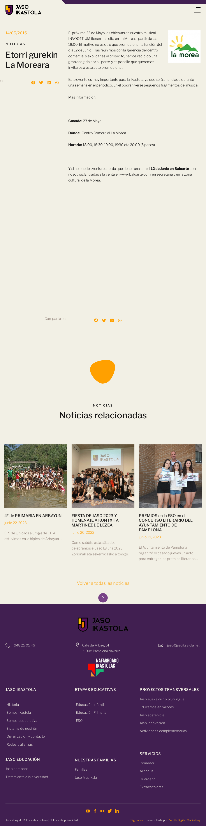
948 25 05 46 (24, 645)
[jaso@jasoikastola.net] (160, 645)
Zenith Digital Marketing (184, 820)
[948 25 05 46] (7, 645)
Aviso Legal (13, 820)
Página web (137, 820)
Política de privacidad (64, 820)
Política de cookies (35, 820)
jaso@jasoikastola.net (183, 645)
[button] (195, 10)
